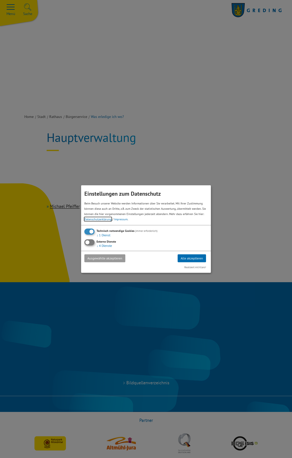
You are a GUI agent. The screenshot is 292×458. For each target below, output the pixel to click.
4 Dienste (104, 246)
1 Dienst (103, 235)
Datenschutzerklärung (98, 219)
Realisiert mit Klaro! (195, 267)
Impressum (121, 219)
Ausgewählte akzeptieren (104, 258)
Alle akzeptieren (192, 258)
